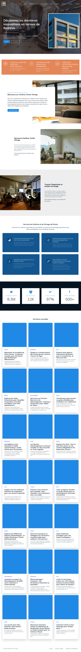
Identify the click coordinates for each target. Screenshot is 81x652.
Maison (63, 4)
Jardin (57, 4)
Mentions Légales (59, 649)
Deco (25, 4)
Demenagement (34, 4)
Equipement (44, 4)
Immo (51, 4)
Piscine (70, 4)
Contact (51, 649)
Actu (19, 4)
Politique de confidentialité (72, 649)
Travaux (77, 4)
